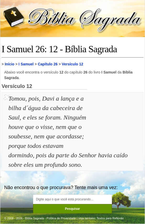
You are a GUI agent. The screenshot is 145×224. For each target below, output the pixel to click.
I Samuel (26, 64)
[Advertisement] (116, 120)
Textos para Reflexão (110, 218)
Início (9, 64)
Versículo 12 (72, 64)
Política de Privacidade (61, 218)
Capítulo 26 (47, 64)
